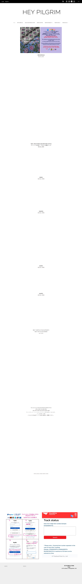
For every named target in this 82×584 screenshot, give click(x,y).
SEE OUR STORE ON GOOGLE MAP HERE (41, 410)
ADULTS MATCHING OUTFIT (30, 22)
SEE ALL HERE (41, 56)
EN (78, 1)
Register (7, 1)
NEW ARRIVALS (20, 22)
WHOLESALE (65, 22)
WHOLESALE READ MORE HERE (41, 473)
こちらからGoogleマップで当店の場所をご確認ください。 (41, 415)
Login (3, 1)
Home (14, 22)
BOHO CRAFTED (40, 22)
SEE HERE (41, 333)
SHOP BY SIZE (57, 22)
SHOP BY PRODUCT (49, 22)
